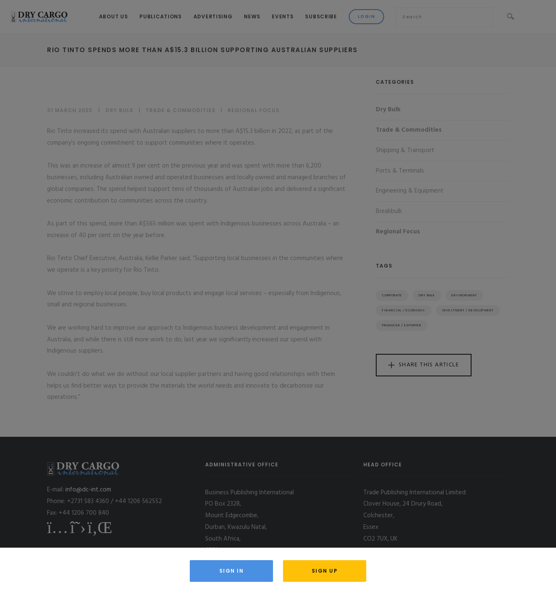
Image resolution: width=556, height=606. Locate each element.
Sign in (231, 570)
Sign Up (325, 570)
